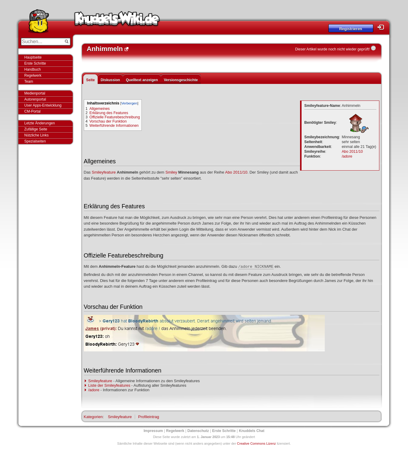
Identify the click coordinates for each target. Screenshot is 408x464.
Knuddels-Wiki (117, 20)
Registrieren (350, 29)
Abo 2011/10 (352, 151)
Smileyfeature (103, 172)
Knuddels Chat (251, 431)
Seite (90, 80)
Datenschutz (198, 431)
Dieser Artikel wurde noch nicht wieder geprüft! (332, 49)
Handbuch (32, 69)
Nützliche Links (36, 135)
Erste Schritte (35, 63)
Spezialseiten (35, 141)
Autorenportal (35, 99)
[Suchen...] (41, 41)
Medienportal (34, 93)
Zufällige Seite (35, 129)
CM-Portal (32, 111)
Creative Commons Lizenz (256, 443)
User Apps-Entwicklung (43, 105)
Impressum (153, 431)
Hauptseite (33, 57)
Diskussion (110, 80)
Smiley (171, 172)
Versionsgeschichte (181, 80)
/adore (347, 156)
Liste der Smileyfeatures (109, 385)
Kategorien (93, 416)
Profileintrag (148, 416)
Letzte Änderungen (39, 123)
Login (382, 27)
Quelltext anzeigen (142, 80)
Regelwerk (33, 75)
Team (28, 81)
